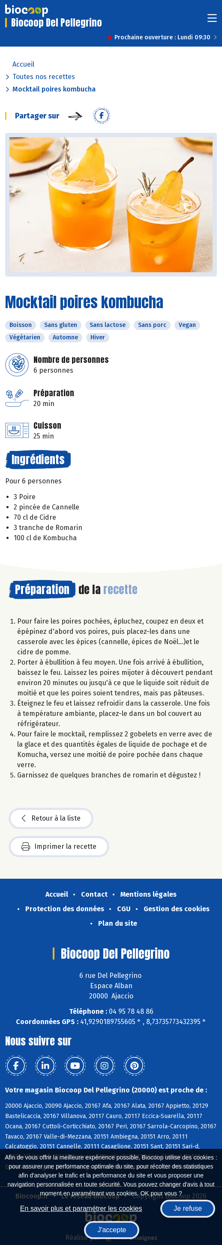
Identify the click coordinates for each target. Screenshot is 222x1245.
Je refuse (188, 1208)
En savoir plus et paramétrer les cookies (81, 1208)
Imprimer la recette (58, 846)
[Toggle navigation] (212, 20)
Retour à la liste (51, 818)
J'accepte (111, 1229)
